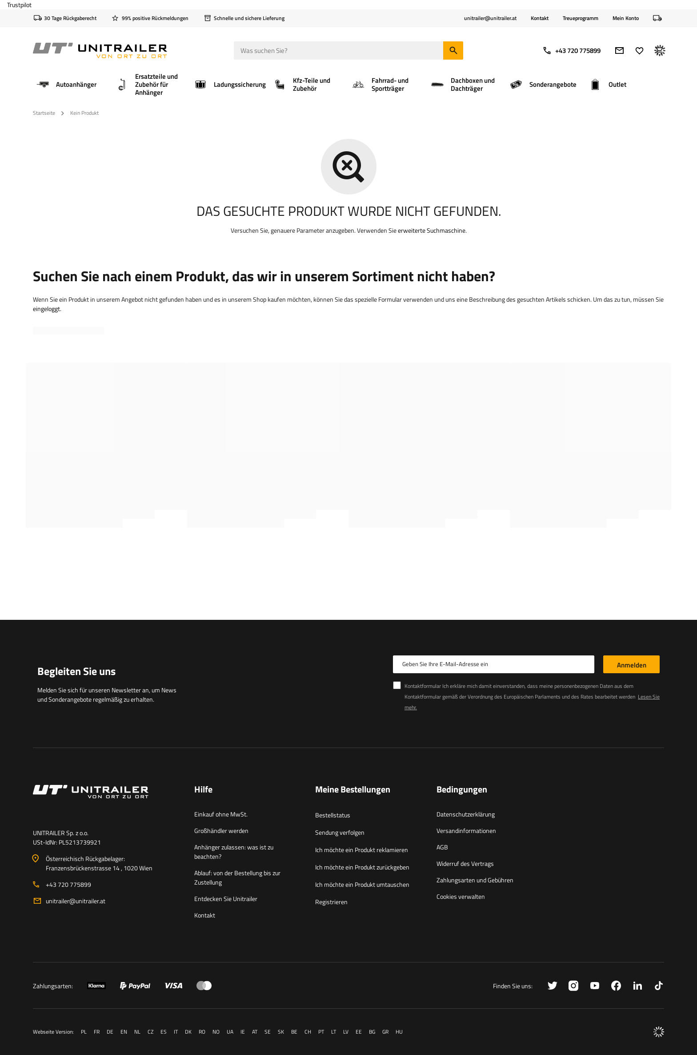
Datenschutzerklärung (466, 814)
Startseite (44, 113)
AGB (442, 847)
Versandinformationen (466, 830)
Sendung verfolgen (340, 832)
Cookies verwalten (461, 896)
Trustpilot (19, 4)
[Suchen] (453, 50)
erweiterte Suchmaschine (431, 230)
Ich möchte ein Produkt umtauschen (362, 884)
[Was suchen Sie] (348, 50)
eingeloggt (46, 308)
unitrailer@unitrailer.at (75, 900)
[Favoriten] (639, 50)
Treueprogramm (580, 18)
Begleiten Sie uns (76, 671)
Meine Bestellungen (352, 790)
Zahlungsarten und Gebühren (475, 880)
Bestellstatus (332, 815)
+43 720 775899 (571, 50)
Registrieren (331, 901)
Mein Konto (626, 18)
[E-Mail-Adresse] (619, 50)
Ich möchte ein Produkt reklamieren (361, 849)
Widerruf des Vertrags (465, 863)
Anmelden (631, 665)
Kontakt (540, 18)
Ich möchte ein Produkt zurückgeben (362, 867)
